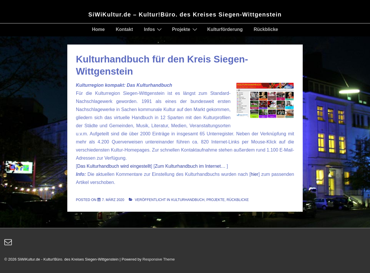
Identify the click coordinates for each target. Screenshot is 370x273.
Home (98, 29)
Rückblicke (266, 29)
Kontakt (124, 29)
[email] (8, 244)
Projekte (185, 29)
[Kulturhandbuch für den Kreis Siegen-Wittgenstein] (113, 200)
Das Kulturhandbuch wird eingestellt (114, 166)
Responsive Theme (158, 259)
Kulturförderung (225, 29)
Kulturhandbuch (187, 200)
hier (255, 174)
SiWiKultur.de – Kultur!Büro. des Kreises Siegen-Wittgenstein (185, 14)
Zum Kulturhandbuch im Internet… (191, 166)
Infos (153, 29)
